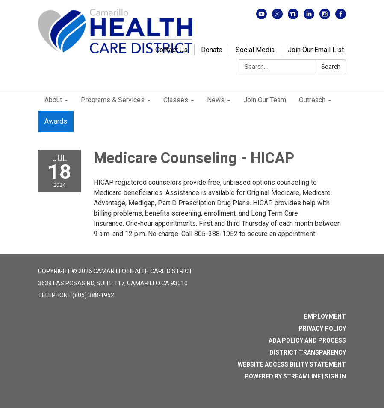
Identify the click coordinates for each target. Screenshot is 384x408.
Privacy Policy (322, 328)
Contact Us (171, 50)
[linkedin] (309, 17)
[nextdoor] (293, 17)
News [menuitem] (215, 100)
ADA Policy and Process (307, 340)
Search (330, 66)
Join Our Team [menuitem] (264, 100)
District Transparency (307, 352)
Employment (325, 316)
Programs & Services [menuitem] (113, 100)
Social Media (255, 50)
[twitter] (277, 17)
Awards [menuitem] (55, 121)
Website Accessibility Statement (292, 364)
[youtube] (261, 17)
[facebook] (340, 17)
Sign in (335, 376)
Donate (211, 50)
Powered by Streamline (283, 376)
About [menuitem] (53, 100)
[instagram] (324, 17)
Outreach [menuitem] (312, 100)
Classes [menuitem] (175, 100)
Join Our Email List (316, 50)
